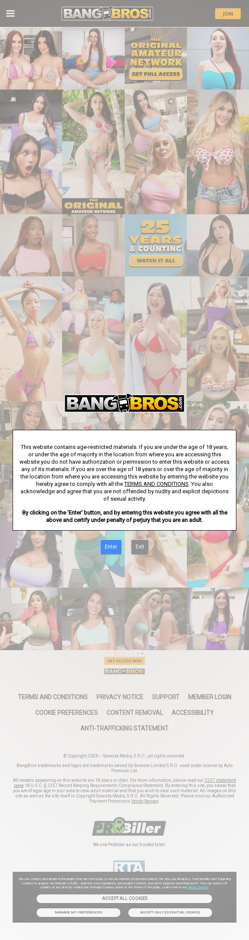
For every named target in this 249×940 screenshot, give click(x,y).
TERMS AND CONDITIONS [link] (156, 484)
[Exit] (140, 547)
